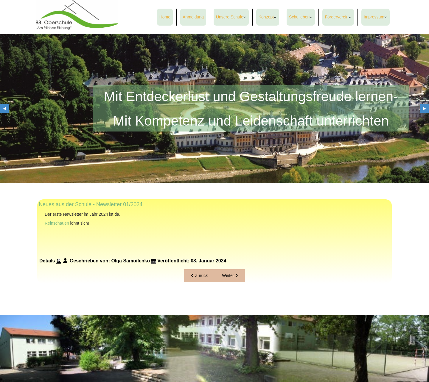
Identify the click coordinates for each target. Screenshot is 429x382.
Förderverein (336, 17)
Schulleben (299, 17)
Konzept (266, 17)
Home (164, 17)
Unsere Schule (229, 17)
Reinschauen (57, 223)
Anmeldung (193, 17)
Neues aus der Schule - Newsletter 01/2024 (90, 204)
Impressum (374, 17)
